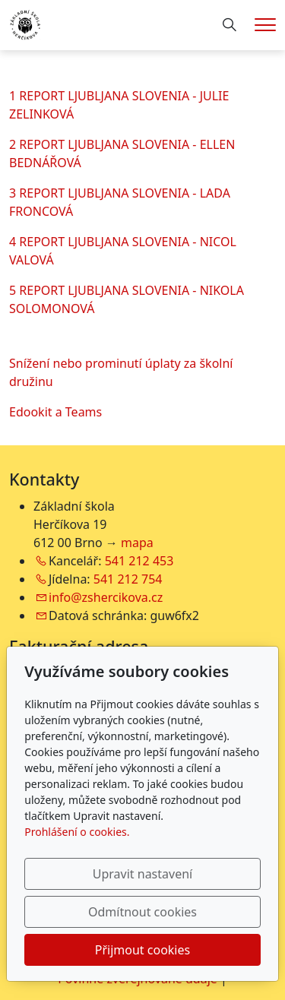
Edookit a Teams (55, 411)
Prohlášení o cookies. (76, 831)
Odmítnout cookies (142, 911)
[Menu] (265, 24)
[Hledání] (229, 25)
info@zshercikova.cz (106, 597)
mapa (137, 542)
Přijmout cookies (142, 949)
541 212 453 (139, 560)
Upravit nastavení (142, 874)
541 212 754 (128, 579)
